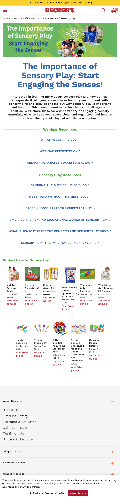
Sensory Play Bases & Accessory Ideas (58, 162)
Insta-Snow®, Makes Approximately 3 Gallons (70, 292)
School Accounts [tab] (13, 473)
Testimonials (13, 433)
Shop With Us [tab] (11, 451)
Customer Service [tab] (14, 462)
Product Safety (15, 416)
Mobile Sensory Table (11, 288)
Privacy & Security (18, 439)
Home (6, 18)
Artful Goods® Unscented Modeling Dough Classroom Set (77, 349)
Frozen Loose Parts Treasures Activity (58, 208)
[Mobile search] (103, 10)
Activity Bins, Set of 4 (32, 288)
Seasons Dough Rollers (94, 343)
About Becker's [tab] (12, 401)
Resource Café (20, 18)
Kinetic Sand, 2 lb (49, 286)
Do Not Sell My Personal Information (47, 493)
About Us (11, 410)
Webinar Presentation (59, 151)
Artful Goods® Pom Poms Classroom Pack (59, 346)
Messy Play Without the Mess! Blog (59, 196)
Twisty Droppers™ (40, 341)
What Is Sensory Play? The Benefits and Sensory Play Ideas (59, 231)
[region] (60, 487)
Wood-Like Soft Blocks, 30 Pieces (105, 288)
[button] (5, 11)
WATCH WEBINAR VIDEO (58, 139)
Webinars (36, 18)
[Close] (114, 480)
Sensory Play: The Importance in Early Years (58, 242)
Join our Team (15, 428)
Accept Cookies (78, 493)
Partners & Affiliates (19, 422)
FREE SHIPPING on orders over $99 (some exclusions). (60, 3)
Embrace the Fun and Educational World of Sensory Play (59, 219)
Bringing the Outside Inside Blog (59, 185)
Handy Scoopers (21, 341)
